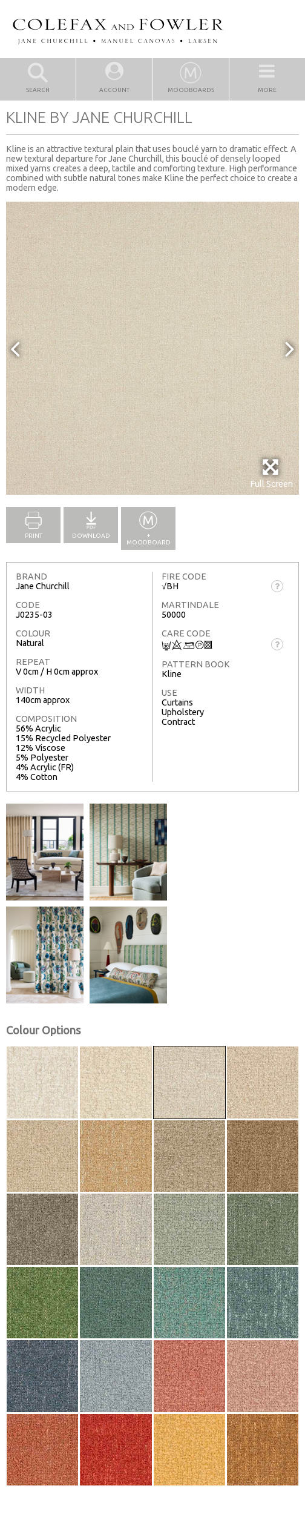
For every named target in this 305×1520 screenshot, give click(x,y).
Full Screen (271, 473)
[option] (152, 348)
